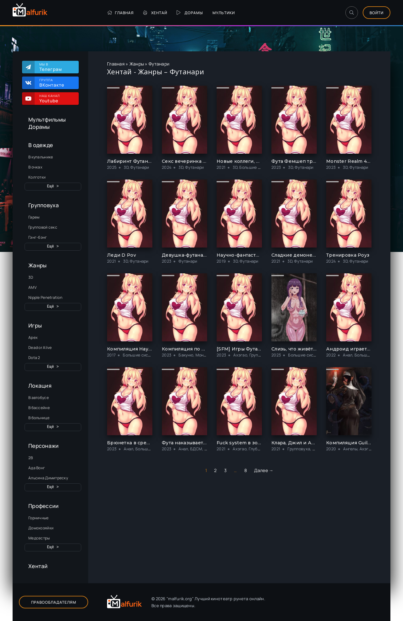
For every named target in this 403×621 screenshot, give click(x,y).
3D (30, 277)
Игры (35, 325)
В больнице (38, 417)
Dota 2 (34, 357)
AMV (32, 287)
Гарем (33, 217)
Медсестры (39, 538)
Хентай (155, 12)
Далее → (263, 470)
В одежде (40, 145)
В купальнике (40, 157)
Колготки (37, 177)
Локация (40, 385)
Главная (120, 12)
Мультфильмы (47, 119)
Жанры (37, 265)
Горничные (38, 518)
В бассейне (39, 407)
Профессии (43, 506)
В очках (35, 167)
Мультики (224, 12)
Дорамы (190, 12)
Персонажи (43, 445)
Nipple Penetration (45, 297)
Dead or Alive (40, 347)
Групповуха (43, 205)
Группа (55, 83)
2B (30, 457)
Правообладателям (53, 602)
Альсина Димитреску (48, 478)
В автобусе (38, 397)
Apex (32, 337)
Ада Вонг (36, 467)
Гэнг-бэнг (37, 237)
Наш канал (55, 99)
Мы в (55, 67)
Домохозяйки (41, 528)
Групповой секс (42, 227)
